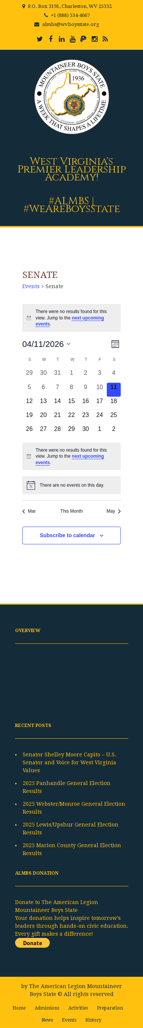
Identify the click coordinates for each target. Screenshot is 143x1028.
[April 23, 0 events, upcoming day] (85, 418)
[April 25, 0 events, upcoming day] (114, 418)
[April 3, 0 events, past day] (99, 375)
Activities (78, 1008)
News (47, 1020)
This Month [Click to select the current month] (71, 511)
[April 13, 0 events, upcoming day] (43, 404)
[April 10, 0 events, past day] (99, 390)
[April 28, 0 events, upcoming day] (58, 431)
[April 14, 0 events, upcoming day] (58, 404)
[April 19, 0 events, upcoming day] (29, 418)
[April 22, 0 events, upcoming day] (71, 418)
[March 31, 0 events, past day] (58, 375)
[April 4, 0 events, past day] (114, 375)
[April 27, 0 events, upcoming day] (43, 431)
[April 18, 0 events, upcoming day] (114, 404)
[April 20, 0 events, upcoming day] (43, 418)
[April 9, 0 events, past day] (85, 390)
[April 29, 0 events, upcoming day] (71, 431)
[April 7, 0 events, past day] (58, 390)
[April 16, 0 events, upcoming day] (85, 404)
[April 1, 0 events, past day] (71, 375)
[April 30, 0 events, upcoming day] (85, 431)
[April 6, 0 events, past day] (43, 390)
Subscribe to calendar (67, 535)
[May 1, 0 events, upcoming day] (99, 431)
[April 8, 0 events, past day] (71, 390)
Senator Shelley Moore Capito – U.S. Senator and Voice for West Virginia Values (69, 762)
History (93, 1020)
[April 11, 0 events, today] (114, 390)
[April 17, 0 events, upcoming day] (99, 404)
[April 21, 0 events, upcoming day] (58, 418)
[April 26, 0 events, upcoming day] (29, 431)
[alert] (71, 318)
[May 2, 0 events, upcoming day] (114, 431)
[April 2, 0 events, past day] (85, 375)
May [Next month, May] (113, 511)
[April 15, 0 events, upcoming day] (71, 404)
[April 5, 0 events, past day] (29, 390)
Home (19, 1008)
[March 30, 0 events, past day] (43, 375)
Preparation (110, 1008)
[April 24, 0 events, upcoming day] (99, 418)
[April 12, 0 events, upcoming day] (29, 404)
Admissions (47, 1008)
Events (31, 286)
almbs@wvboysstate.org (70, 24)
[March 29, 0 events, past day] (29, 375)
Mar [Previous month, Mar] (29, 511)
